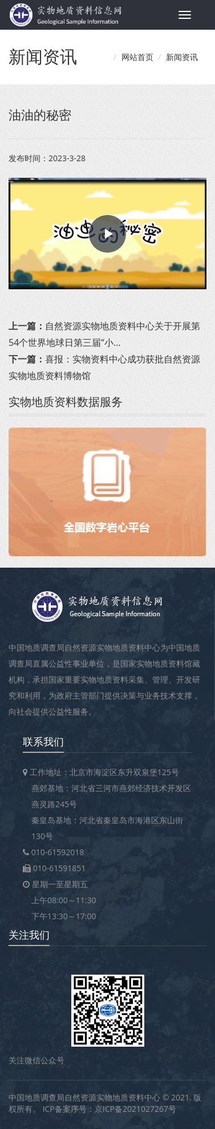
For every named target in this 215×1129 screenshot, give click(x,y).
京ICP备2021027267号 (135, 1108)
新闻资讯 (182, 56)
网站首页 (137, 56)
